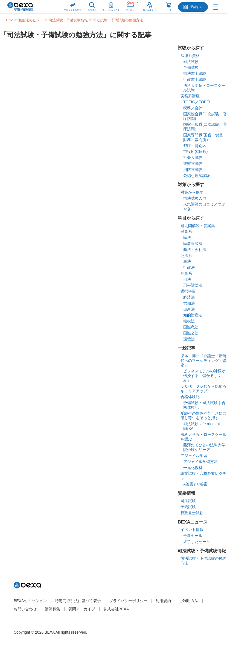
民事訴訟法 (192, 243)
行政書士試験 (194, 79)
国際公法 (191, 333)
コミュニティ (149, 10)
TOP (9, 20)
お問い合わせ (25, 609)
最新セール (192, 535)
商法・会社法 (194, 249)
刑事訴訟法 (192, 285)
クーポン (132, 5)
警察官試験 (192, 163)
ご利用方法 (188, 601)
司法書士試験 (194, 73)
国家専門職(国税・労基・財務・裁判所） (205, 137)
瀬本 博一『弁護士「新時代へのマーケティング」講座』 (203, 360)
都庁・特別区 (194, 146)
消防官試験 (192, 169)
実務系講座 (190, 96)
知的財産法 (192, 315)
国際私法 (191, 327)
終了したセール (196, 541)
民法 (187, 237)
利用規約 (163, 601)
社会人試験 (192, 157)
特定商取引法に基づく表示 (78, 601)
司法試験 (191, 61)
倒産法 (189, 309)
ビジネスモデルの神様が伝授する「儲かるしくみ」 (204, 375)
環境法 (189, 339)
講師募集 (52, 609)
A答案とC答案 (195, 484)
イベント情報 (192, 529)
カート (168, 10)
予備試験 (191, 67)
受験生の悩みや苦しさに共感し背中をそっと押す (203, 415)
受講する (196, 6)
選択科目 (188, 291)
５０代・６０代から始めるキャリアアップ (203, 388)
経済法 (189, 297)
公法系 (186, 255)
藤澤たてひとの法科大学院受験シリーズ (204, 447)
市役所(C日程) (195, 151)
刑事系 (186, 273)
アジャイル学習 (194, 455)
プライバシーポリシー (128, 601)
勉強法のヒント (30, 20)
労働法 (189, 303)
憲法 (187, 261)
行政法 (189, 267)
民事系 (186, 231)
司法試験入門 (194, 198)
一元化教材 (192, 467)
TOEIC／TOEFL (197, 102)
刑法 (187, 279)
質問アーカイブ (81, 609)
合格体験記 (190, 396)
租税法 (189, 321)
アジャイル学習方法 (200, 461)
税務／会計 (192, 108)
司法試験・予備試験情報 (68, 20)
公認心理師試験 (196, 175)
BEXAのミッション (30, 601)
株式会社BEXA (116, 609)
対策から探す (192, 192)
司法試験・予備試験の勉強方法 (118, 20)
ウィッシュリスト (111, 5)
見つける (92, 10)
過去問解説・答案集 (198, 226)
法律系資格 (190, 55)
